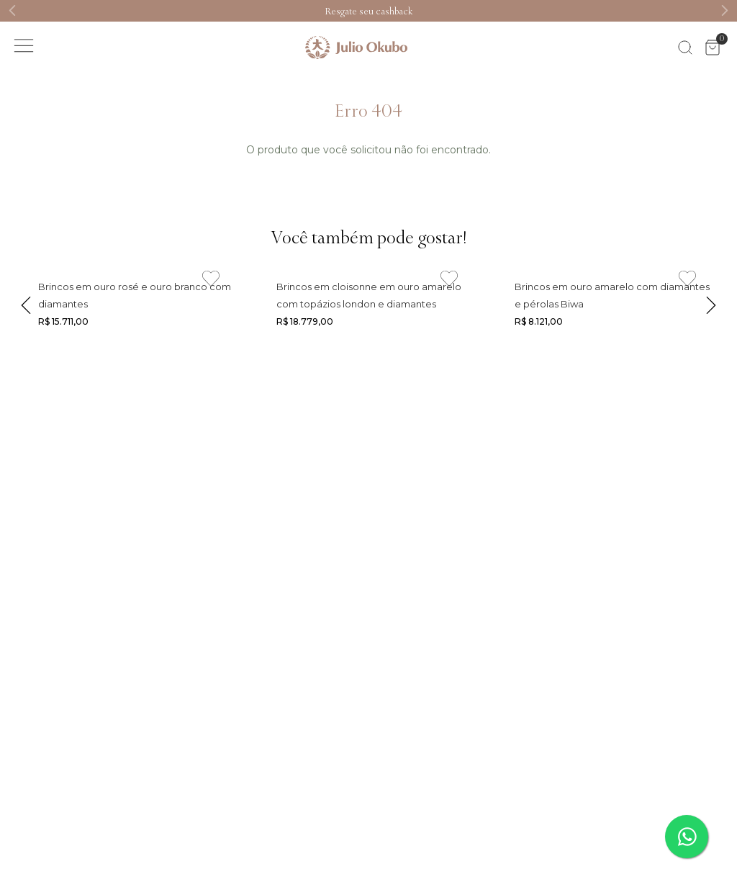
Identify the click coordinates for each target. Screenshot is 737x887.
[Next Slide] (724, 10)
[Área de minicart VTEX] (712, 47)
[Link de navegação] (368, 11)
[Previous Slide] (12, 10)
